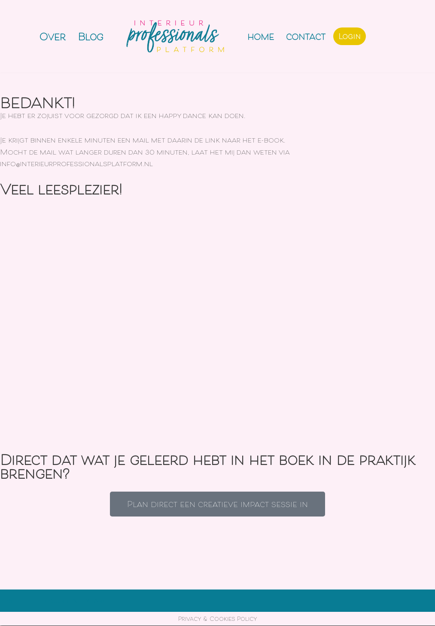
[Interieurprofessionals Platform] (176, 36)
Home (260, 36)
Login (349, 36)
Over (53, 36)
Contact (305, 36)
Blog (90, 36)
